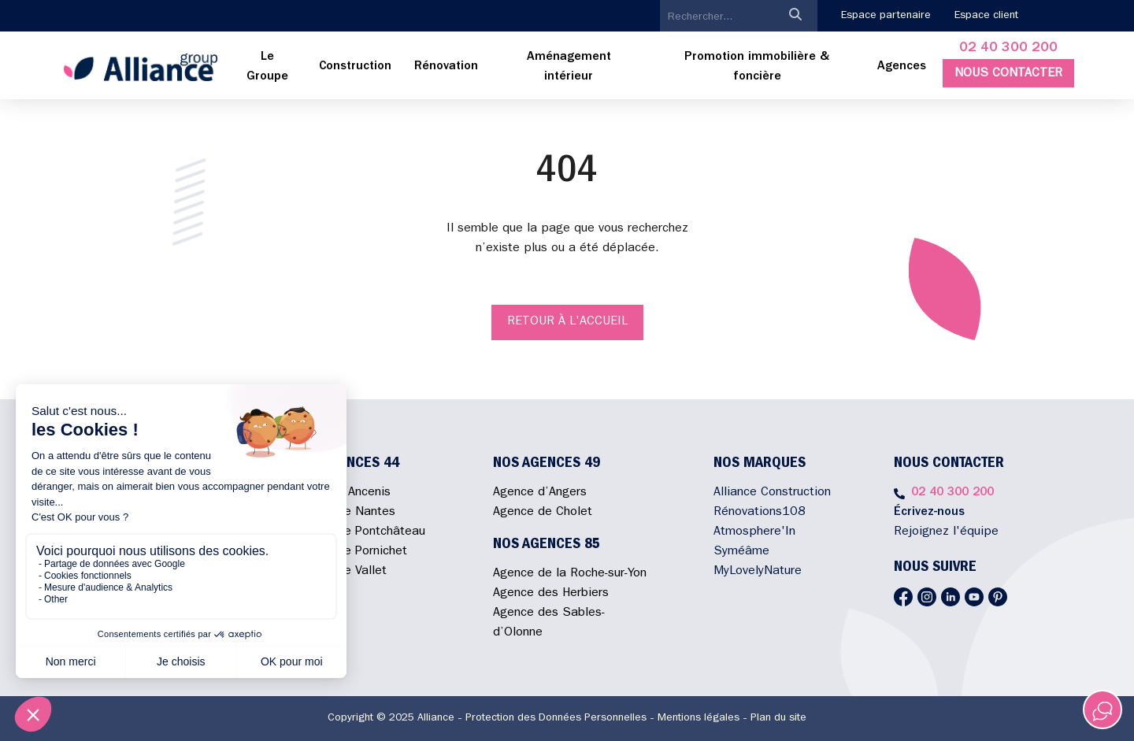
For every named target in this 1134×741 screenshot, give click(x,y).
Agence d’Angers (540, 493)
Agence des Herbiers (551, 593)
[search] (716, 17)
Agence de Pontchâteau (358, 532)
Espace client (986, 15)
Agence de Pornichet (349, 552)
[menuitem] (268, 67)
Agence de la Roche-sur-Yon (570, 574)
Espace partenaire (886, 15)
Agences (901, 67)
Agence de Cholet (542, 512)
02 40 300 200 (1008, 49)
